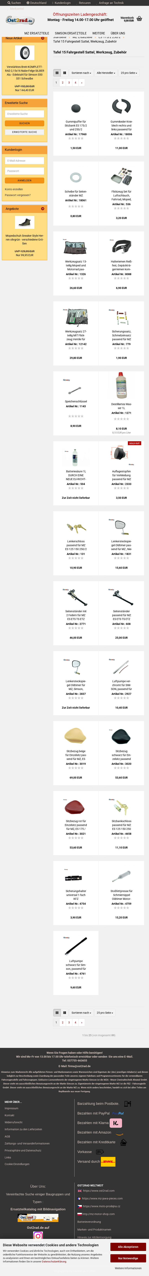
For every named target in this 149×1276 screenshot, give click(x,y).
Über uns (118, 33)
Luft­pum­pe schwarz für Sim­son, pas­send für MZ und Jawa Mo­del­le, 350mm (76, 965)
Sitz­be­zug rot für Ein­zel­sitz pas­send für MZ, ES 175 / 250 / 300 (76, 825)
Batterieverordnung (89, 1221)
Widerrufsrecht (14, 1122)
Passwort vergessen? (18, 195)
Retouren (83, 3)
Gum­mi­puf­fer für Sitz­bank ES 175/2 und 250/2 (76, 125)
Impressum (11, 1108)
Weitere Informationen (128, 1268)
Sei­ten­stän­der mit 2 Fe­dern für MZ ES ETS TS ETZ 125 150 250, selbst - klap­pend (76, 615)
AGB (7, 1136)
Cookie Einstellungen (17, 1164)
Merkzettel (16, 8)
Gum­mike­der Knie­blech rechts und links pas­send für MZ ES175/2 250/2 (122, 125)
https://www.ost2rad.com (98, 1190)
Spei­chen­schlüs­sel (76, 401)
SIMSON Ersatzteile (71, 33)
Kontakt (9, 1115)
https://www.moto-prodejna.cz (101, 1206)
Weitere (98, 33)
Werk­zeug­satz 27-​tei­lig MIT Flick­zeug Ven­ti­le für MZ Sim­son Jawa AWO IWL (76, 335)
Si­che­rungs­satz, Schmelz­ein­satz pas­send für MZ (121, 335)
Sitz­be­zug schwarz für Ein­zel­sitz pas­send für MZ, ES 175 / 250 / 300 (121, 755)
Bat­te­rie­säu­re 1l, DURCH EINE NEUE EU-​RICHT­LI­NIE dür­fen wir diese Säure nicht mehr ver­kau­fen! (76, 475)
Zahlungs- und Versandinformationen (27, 1143)
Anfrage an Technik (110, 3)
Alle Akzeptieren (128, 1246)
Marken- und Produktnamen (94, 1229)
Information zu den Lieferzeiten (23, 1129)
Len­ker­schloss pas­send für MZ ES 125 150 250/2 (76, 545)
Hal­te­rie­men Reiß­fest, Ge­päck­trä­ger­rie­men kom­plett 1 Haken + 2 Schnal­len (121, 265)
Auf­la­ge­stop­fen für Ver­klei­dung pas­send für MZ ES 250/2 (121, 475)
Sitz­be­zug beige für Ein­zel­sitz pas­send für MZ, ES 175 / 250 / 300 (76, 755)
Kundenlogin (61, 3)
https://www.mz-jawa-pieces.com (102, 1198)
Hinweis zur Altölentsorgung (94, 1237)
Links (8, 1157)
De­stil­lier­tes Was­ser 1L (121, 406)
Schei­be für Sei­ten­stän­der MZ (76, 193)
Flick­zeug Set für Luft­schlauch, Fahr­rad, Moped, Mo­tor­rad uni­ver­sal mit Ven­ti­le (121, 195)
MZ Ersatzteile (36, 33)
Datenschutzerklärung (54, 1261)
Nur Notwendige (128, 1258)
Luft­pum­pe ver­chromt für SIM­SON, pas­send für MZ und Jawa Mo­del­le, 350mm (121, 685)
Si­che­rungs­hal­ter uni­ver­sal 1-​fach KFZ (76, 895)
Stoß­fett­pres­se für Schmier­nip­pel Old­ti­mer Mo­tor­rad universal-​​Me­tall (122, 895)
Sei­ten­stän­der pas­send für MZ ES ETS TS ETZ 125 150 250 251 (121, 615)
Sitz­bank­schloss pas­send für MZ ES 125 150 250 (121, 825)
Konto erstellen (14, 189)
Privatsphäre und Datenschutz (23, 1150)
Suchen (14, 3)
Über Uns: (38, 1186)
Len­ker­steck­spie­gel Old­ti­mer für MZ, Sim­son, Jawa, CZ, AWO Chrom (76, 685)
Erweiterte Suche (24, 132)
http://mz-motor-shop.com (98, 1214)
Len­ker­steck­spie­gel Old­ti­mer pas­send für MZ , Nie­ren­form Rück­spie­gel (122, 545)
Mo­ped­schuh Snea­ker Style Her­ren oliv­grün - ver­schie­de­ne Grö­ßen (25, 239)
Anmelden (25, 180)
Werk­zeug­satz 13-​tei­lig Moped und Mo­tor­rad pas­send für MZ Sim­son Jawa (76, 265)
